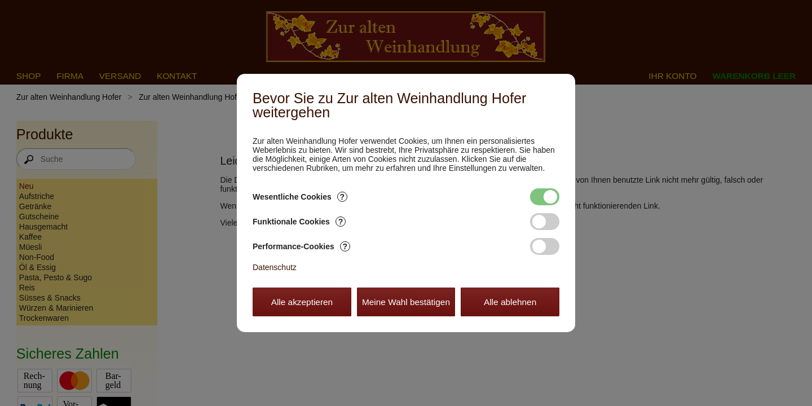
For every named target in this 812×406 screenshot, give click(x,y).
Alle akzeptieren (302, 302)
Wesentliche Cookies (300, 196)
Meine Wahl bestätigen (406, 302)
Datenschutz (275, 267)
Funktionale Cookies (299, 221)
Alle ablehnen (510, 302)
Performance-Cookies (301, 246)
